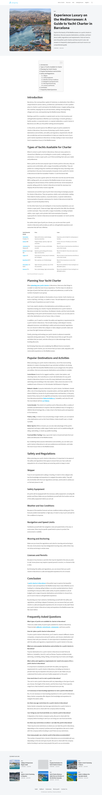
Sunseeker (25, 237)
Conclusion (44, 88)
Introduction (44, 65)
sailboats (39, 627)
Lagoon (25, 255)
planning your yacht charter (40, 285)
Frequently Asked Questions (49, 90)
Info (55, 11)
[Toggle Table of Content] (60, 62)
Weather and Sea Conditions (50, 80)
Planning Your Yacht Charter (49, 69)
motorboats (46, 627)
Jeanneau (25, 246)
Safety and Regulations (47, 74)
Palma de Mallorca (49, 398)
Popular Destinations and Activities (51, 71)
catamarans (55, 627)
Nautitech (25, 260)
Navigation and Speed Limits (50, 81)
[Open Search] (91, 2)
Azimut (24, 241)
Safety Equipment (48, 78)
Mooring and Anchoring (49, 83)
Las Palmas (45, 401)
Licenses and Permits (49, 85)
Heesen (25, 269)
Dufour (24, 251)
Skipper (45, 76)
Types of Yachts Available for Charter (51, 67)
